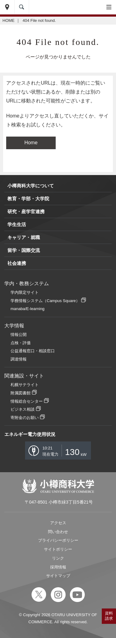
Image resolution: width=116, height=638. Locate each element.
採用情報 (58, 567)
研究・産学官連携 (26, 211)
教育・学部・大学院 (28, 198)
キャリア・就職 (23, 237)
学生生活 (16, 224)
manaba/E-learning (28, 308)
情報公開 (19, 334)
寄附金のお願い (25, 417)
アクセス (58, 522)
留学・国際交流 (23, 250)
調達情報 (19, 359)
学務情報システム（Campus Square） (45, 300)
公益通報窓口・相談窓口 (33, 351)
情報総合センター (27, 401)
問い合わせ (58, 531)
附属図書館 (21, 393)
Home (31, 142)
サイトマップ (58, 575)
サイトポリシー (58, 549)
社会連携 (16, 263)
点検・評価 (21, 343)
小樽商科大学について (30, 185)
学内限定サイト (25, 292)
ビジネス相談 (23, 409)
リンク (58, 558)
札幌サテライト (25, 384)
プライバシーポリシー (58, 540)
